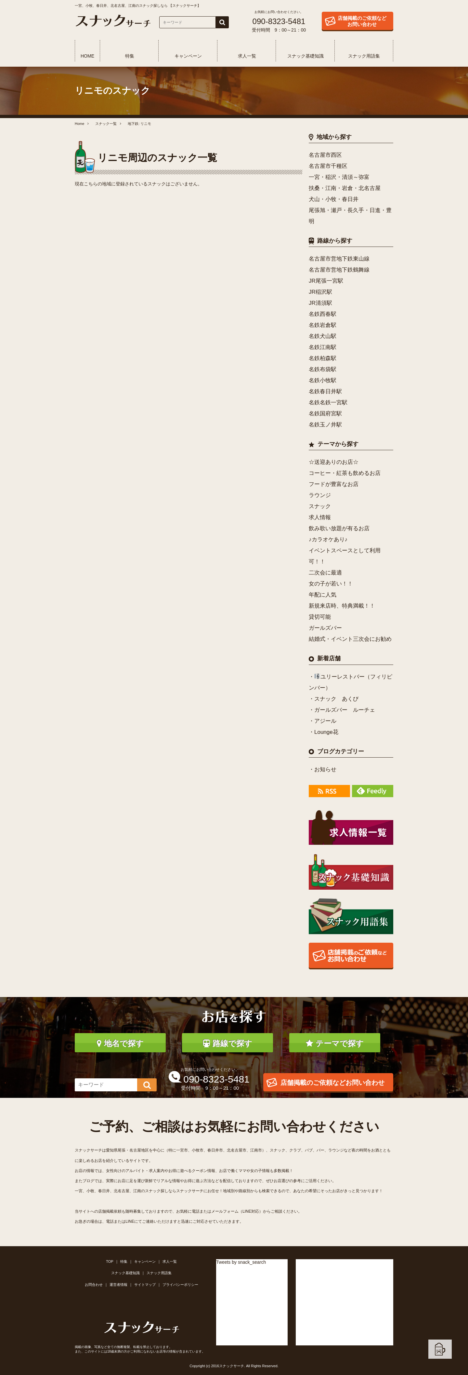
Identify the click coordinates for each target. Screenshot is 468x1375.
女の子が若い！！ (331, 584)
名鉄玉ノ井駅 (325, 425)
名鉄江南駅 (322, 347)
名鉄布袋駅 (322, 369)
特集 (129, 56)
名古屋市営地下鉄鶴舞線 (339, 270)
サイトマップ (145, 1285)
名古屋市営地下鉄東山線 (339, 259)
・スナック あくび (333, 699)
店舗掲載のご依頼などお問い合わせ (362, 21)
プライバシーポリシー (180, 1285)
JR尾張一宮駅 (326, 281)
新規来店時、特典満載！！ (342, 606)
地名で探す (120, 1043)
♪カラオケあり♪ (328, 539)
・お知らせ (322, 769)
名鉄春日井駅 (325, 391)
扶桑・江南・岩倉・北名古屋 (345, 188)
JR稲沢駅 (320, 292)
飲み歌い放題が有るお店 (339, 528)
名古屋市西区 (325, 155)
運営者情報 (118, 1285)
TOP (109, 1261)
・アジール (322, 721)
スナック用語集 (364, 56)
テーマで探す (335, 1043)
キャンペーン (188, 56)
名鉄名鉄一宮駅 (328, 402)
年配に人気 (322, 595)
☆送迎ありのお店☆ (333, 462)
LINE (129, 1221)
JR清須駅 (320, 303)
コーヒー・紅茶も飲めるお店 (345, 473)
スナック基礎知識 (305, 56)
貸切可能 (320, 617)
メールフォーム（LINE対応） (237, 1211)
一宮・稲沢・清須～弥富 (339, 177)
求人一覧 (247, 56)
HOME (87, 56)
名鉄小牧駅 (322, 380)
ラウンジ (320, 495)
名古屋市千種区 (328, 166)
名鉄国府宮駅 (325, 414)
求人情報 (320, 517)
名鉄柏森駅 (322, 358)
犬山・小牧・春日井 (333, 199)
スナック (320, 506)
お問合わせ (94, 1285)
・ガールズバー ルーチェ (342, 710)
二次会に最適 (325, 573)
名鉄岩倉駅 (322, 325)
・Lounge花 (323, 732)
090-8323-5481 (279, 21)
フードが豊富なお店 (333, 484)
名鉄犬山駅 (322, 336)
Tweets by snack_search (241, 1262)
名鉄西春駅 (322, 314)
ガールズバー (325, 628)
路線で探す (227, 1043)
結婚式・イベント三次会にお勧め (350, 639)
